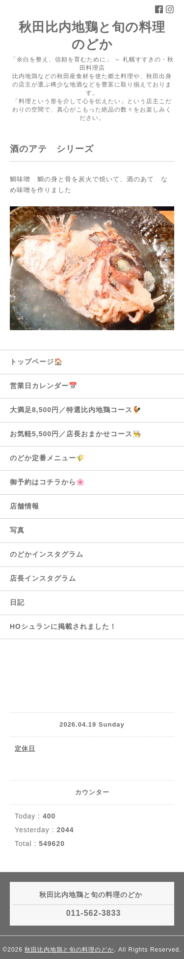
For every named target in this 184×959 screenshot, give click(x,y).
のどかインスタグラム (46, 554)
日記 (17, 602)
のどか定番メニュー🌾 (47, 458)
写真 (17, 530)
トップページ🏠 (36, 362)
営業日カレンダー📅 (44, 386)
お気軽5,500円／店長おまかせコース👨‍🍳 (75, 434)
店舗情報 (24, 506)
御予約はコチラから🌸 (47, 482)
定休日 (25, 748)
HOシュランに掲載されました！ (63, 626)
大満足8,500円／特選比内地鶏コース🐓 (75, 410)
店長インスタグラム (43, 578)
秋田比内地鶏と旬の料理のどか (69, 949)
